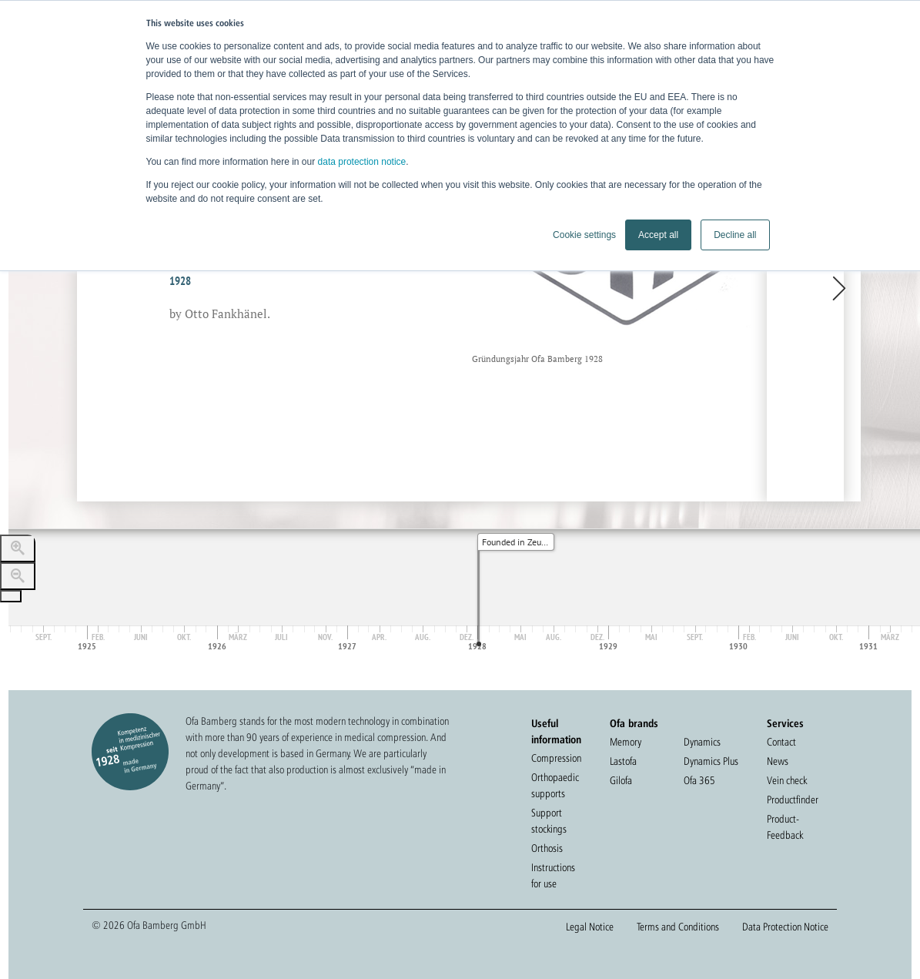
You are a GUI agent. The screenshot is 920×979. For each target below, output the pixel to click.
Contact (781, 742)
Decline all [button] (735, 235)
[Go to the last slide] (11, 596)
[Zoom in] (17, 548)
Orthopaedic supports (555, 785)
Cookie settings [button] (584, 235)
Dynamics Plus (711, 761)
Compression (556, 758)
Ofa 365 (699, 780)
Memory (625, 742)
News (777, 761)
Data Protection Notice (785, 926)
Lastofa (623, 761)
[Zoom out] (17, 576)
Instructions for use (553, 875)
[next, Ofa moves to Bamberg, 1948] (805, 289)
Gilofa (621, 780)
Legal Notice (590, 926)
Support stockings (549, 820)
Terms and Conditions (678, 926)
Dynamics (702, 742)
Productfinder (792, 799)
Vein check (787, 780)
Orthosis (547, 848)
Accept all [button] (658, 235)
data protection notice (362, 161)
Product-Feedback (785, 827)
